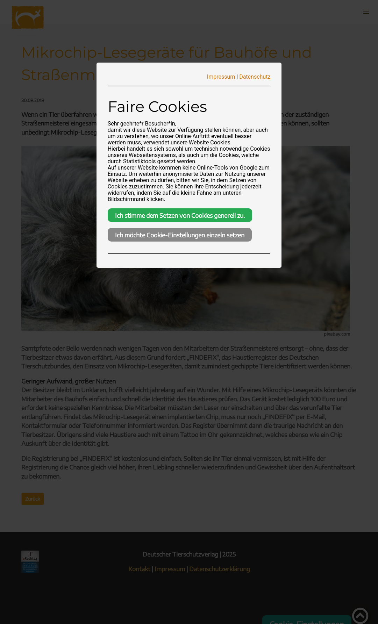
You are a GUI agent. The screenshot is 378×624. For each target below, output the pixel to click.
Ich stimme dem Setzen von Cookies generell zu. (180, 215)
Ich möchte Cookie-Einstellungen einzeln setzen (179, 235)
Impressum (221, 76)
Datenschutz (254, 76)
